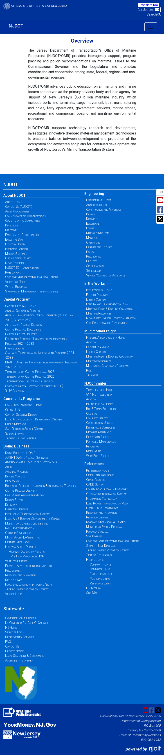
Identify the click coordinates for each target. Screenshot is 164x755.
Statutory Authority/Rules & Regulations (31, 277)
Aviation (91, 342)
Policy (90, 252)
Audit (8, 467)
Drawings (92, 219)
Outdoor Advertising (18, 533)
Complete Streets (97, 418)
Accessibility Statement (19, 660)
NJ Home (11, 627)
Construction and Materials (103, 209)
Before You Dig (15, 476)
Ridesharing (93, 451)
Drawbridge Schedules (100, 427)
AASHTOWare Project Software (26, 457)
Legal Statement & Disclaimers (24, 655)
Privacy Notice (14, 651)
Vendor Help (13, 594)
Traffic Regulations (99, 555)
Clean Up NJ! (13, 410)
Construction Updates (99, 422)
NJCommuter (95, 383)
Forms (90, 228)
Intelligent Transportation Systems (27, 514)
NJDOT (16, 26)
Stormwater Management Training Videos (31, 291)
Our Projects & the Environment (107, 323)
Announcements (96, 205)
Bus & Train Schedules (101, 409)
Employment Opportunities (22, 235)
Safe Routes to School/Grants (24, 429)
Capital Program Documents (23, 329)
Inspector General (17, 249)
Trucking (92, 375)
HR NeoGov (93, 588)
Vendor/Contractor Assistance (105, 275)
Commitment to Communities (22, 220)
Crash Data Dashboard (100, 475)
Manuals (91, 238)
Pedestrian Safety (97, 437)
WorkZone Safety (97, 456)
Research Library (97, 517)
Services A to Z (15, 632)
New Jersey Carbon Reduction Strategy (111, 318)
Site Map (91, 593)
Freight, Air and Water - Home (105, 337)
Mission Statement (16, 253)
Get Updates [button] (148, 9)
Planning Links (100, 578)
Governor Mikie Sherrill (21, 618)
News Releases (14, 263)
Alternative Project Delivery (23, 324)
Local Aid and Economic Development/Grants (33, 419)
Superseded (93, 270)
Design (90, 214)
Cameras (91, 413)
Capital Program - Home (20, 306)
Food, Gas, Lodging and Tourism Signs (28, 584)
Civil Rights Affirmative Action (25, 495)
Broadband (12, 481)
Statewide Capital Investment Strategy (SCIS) (34, 386)
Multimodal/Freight (100, 331)
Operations (93, 242)
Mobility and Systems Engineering (26, 523)
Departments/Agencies (19, 637)
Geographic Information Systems (106, 494)
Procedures (93, 256)
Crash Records (95, 479)
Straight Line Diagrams (101, 545)
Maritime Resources (98, 313)
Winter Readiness (16, 286)
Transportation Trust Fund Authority (29, 381)
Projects (91, 261)
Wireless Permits (16, 561)
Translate (148, 5)
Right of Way (13, 580)
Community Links (100, 564)
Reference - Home (97, 470)
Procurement (13, 570)
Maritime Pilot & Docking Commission (109, 309)
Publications (13, 272)
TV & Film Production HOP (26, 556)
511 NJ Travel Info (99, 394)
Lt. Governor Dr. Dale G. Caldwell (27, 623)
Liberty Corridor (96, 299)
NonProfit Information (19, 528)
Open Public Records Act (102, 508)
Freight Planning (97, 295)
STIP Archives (14, 390)
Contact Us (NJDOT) (18, 206)
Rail (89, 370)
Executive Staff (15, 239)
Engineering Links (101, 574)
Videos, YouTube (15, 282)
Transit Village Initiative (20, 438)
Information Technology (101, 498)
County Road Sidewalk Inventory (107, 489)
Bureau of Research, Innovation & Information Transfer (40, 486)
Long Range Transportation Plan (107, 304)
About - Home (13, 202)
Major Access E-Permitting (22, 537)
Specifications (94, 266)
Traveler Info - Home (99, 390)
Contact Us (12, 646)
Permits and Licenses (99, 247)
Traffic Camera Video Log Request (26, 589)
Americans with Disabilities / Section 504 (31, 462)
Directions (11, 225)
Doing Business (16, 446)
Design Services (15, 500)
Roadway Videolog (97, 531)
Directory (11, 230)
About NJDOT (14, 195)
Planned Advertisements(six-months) (28, 566)
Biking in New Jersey (99, 404)
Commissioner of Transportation (25, 216)
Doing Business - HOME (20, 453)
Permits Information (18, 542)
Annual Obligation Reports (22, 310)
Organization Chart (18, 258)
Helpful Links (95, 559)
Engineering (94, 194)
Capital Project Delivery (21, 334)
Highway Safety (15, 244)
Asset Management (17, 211)
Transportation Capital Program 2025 (29, 372)
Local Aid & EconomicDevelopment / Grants (32, 518)
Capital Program (16, 299)
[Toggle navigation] (150, 26)
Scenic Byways (14, 433)
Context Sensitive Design (21, 414)
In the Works (94, 283)
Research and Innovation (20, 575)
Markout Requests (97, 233)
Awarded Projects (16, 471)
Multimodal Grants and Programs (107, 365)
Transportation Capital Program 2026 (29, 376)
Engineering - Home (98, 200)
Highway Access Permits (20, 547)
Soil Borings (94, 536)
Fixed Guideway (14, 348)
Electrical (92, 223)
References (94, 464)
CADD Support (95, 484)
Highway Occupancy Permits (27, 551)
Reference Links (100, 583)
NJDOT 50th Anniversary (22, 267)
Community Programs (21, 399)
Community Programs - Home (23, 405)
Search (154, 14)
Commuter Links (100, 569)
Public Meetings (15, 424)
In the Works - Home (99, 290)
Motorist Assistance (98, 432)
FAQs (8, 641)
